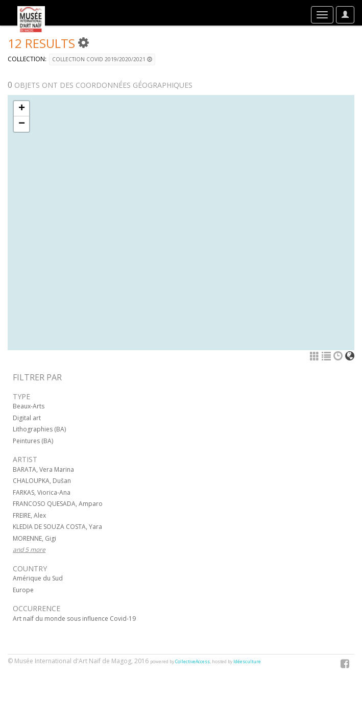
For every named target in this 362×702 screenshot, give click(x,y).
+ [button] (21, 108)
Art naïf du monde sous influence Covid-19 (74, 618)
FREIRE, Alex (29, 515)
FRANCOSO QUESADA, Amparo (58, 503)
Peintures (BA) (33, 441)
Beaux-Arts (28, 406)
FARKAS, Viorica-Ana (41, 492)
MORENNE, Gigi (34, 538)
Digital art (27, 418)
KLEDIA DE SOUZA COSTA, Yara (57, 526)
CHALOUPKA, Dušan (42, 480)
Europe (23, 590)
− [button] (21, 124)
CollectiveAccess (192, 662)
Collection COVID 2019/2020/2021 (102, 59)
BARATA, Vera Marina (43, 469)
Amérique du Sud (38, 578)
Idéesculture (247, 662)
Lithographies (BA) (39, 429)
